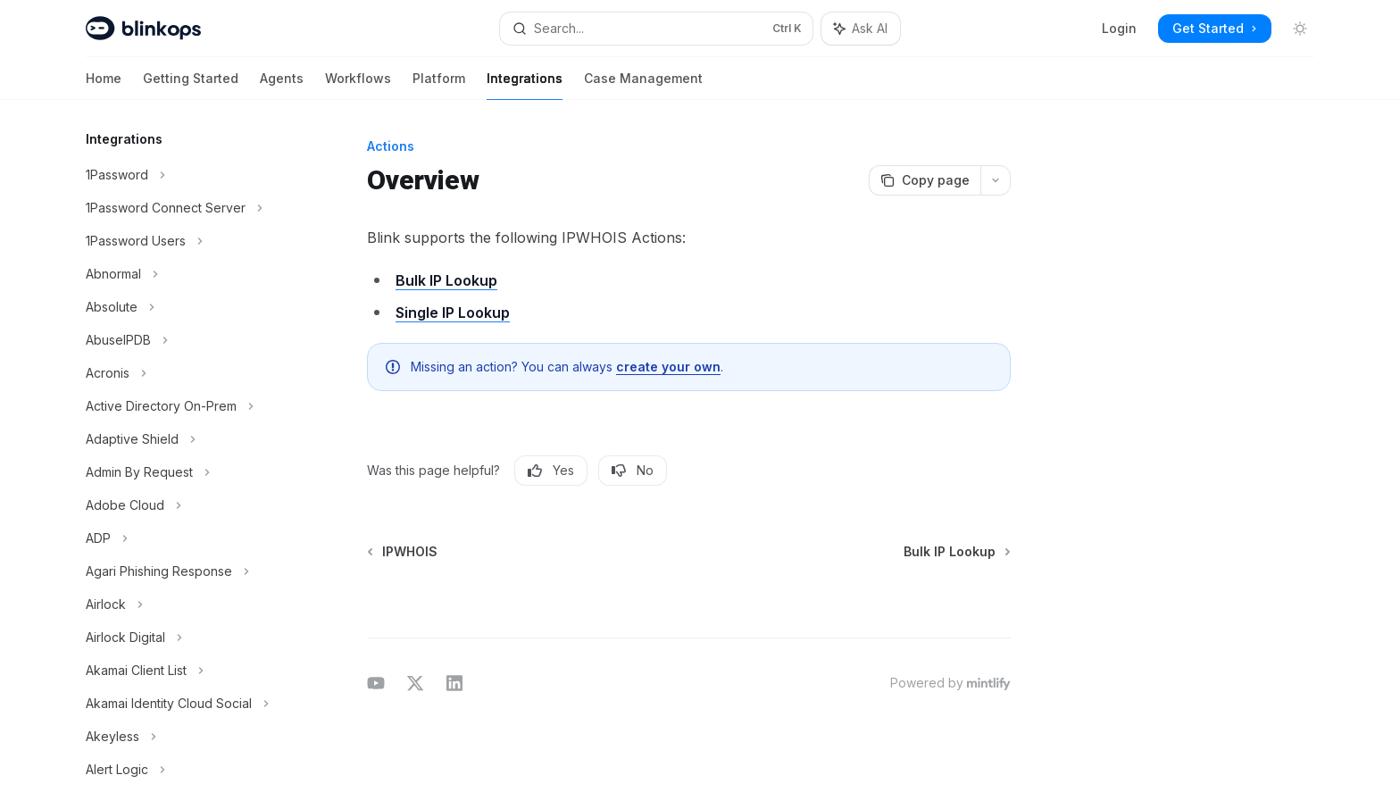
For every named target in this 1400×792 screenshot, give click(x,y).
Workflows (358, 85)
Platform (438, 85)
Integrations (524, 85)
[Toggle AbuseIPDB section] (185, 340)
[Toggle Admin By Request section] (185, 472)
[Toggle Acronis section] (185, 373)
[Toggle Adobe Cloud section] (185, 505)
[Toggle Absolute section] (185, 307)
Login (1119, 28)
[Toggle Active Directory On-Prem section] (185, 406)
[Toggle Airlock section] (185, 604)
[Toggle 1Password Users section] (185, 241)
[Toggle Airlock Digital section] (185, 637)
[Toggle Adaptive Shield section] (185, 439)
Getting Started (190, 85)
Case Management (643, 85)
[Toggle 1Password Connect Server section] (185, 208)
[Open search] (656, 29)
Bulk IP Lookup (446, 280)
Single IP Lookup (453, 312)
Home (103, 85)
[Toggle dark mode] (1300, 28)
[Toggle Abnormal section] (185, 274)
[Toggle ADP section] (185, 538)
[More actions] (995, 180)
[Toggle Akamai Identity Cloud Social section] (185, 704)
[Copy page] (924, 180)
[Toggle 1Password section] (185, 175)
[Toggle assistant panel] (860, 29)
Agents (282, 85)
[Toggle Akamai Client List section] (185, 670)
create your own (668, 366)
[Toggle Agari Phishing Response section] (185, 571)
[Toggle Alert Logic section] (185, 770)
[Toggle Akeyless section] (185, 737)
